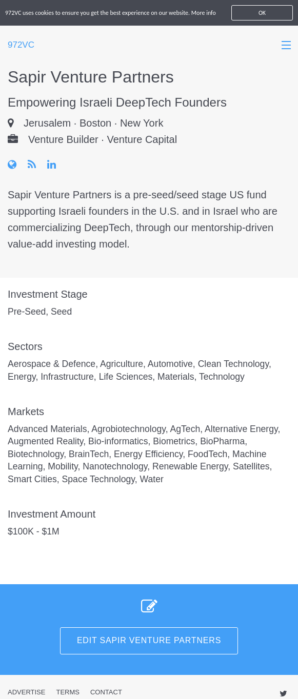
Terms (68, 692)
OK (262, 12)
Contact (106, 692)
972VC (21, 45)
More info (203, 12)
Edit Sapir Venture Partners (149, 640)
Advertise (26, 692)
